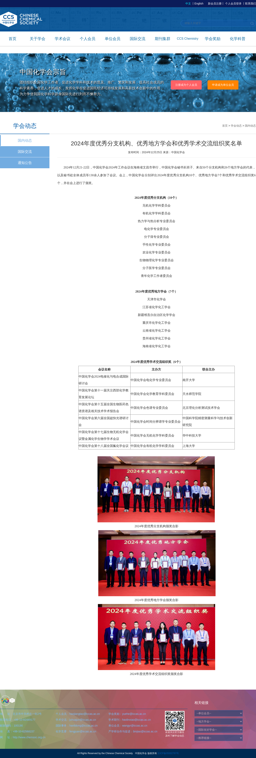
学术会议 (62, 39)
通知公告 (25, 163)
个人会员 (87, 39)
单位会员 (112, 39)
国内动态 (25, 140)
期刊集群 (162, 39)
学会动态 (236, 125)
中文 (188, 3)
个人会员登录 (233, 3)
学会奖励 (212, 39)
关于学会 (37, 39)
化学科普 (237, 39)
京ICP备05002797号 (168, 753)
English (198, 3)
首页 (12, 39)
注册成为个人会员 (186, 84)
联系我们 (250, 3)
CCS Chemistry (187, 38)
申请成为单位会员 (223, 84)
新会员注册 (215, 3)
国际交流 (137, 39)
